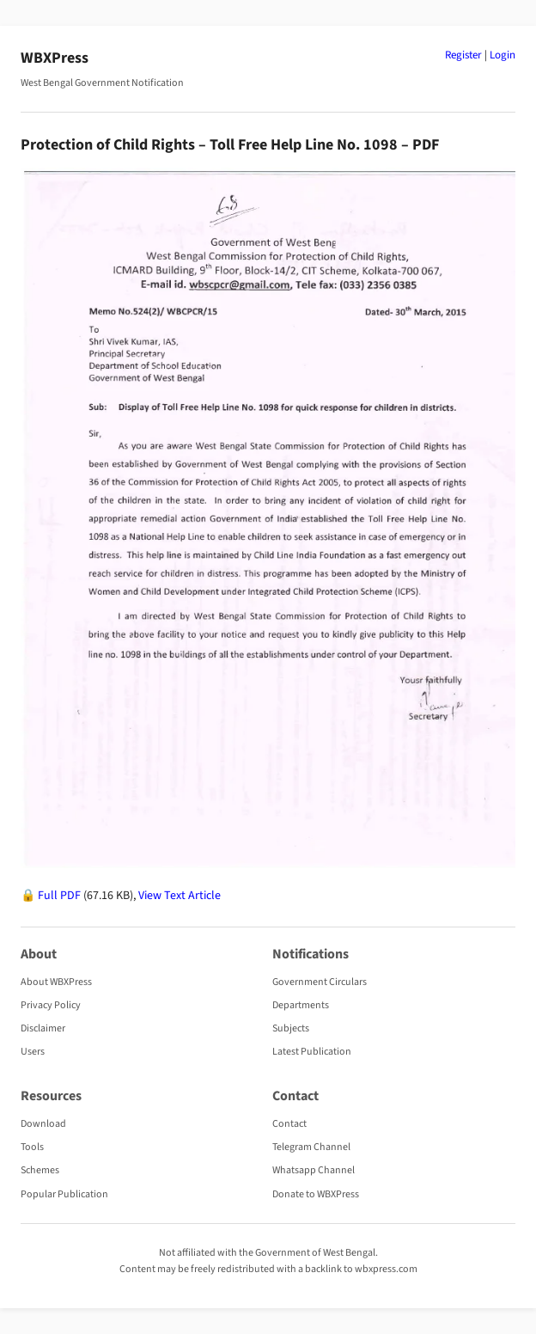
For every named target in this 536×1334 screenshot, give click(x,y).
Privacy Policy (51, 1005)
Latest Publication (311, 1051)
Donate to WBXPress (315, 1194)
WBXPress (54, 58)
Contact (289, 1124)
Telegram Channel (311, 1147)
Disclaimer (43, 1028)
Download (43, 1124)
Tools (32, 1147)
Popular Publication (64, 1194)
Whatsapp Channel (313, 1170)
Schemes (40, 1170)
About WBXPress (56, 982)
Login (502, 55)
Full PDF (59, 895)
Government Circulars (319, 982)
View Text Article (179, 895)
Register (463, 55)
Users (33, 1051)
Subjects (290, 1028)
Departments (300, 1005)
